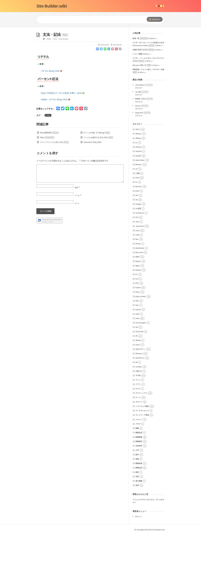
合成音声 (138, 484)
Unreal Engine (140, 361)
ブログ (137, 462)
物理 (137, 497)
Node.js (138, 308)
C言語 (137, 212)
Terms (50, 260)
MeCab (138, 282)
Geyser (141, 144)
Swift (137, 352)
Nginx (137, 304)
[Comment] (79, 212)
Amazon (138, 185)
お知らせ (138, 409)
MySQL (138, 299)
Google (138, 242)
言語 (137, 515)
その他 (137, 414)
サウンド (138, 440)
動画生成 (138, 471)
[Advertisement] (100, 46)
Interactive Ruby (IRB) (92, 180)
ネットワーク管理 (142, 453)
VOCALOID (139, 370)
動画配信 (138, 480)
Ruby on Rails (140, 335)
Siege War (142, 151)
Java (137, 260)
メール (78, 234)
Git (136, 238)
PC (136, 313)
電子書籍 (138, 519)
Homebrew (139, 251)
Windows (138, 392)
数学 (137, 493)
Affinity (138, 176)
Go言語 (138, 247)
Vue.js (137, 383)
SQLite (138, 348)
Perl (137, 317)
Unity (137, 357)
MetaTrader (139, 286)
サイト (77, 242)
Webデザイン (140, 387)
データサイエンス (142, 449)
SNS (137, 339)
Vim (136, 365)
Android (138, 189)
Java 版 (141, 130)
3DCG (137, 168)
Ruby (49, 77)
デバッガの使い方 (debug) (96, 171)
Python (138, 326)
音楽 (137, 523)
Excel (137, 229)
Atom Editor (140, 198)
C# (136, 207)
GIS (136, 233)
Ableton (138, 172)
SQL (137, 343)
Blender (138, 203)
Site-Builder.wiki (51, 6)
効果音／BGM (144, 137)
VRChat (138, 378)
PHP (137, 321)
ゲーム (137, 436)
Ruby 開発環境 (49, 171)
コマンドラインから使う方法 (54, 180)
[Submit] (155, 19)
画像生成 (138, 506)
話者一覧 (140, 77)
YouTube (138, 405)
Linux (137, 269)
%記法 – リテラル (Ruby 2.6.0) (55, 137)
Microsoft (139, 291)
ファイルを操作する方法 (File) (98, 176)
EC (136, 220)
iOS (136, 255)
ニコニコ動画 (138, 92)
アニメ (137, 418)
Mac (137, 277)
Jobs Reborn (144, 123)
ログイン (138, 555)
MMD (137, 295)
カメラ (137, 427)
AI (136, 181)
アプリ (137, 422)
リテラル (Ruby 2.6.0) (51, 109)
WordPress (139, 396)
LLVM (137, 273)
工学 (137, 488)
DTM (137, 216)
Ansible (138, 194)
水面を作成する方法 (143, 88)
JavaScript (139, 264)
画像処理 (138, 502)
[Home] (44, 77)
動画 (137, 466)
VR (136, 374)
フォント (138, 458)
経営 (137, 510)
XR (136, 400)
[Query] (88, 20)
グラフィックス (141, 431)
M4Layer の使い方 (142, 103)
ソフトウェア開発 (142, 444)
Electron (138, 225)
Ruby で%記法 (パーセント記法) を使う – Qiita (63, 131)
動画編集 (138, 475)
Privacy (44, 260)
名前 (77, 226)
